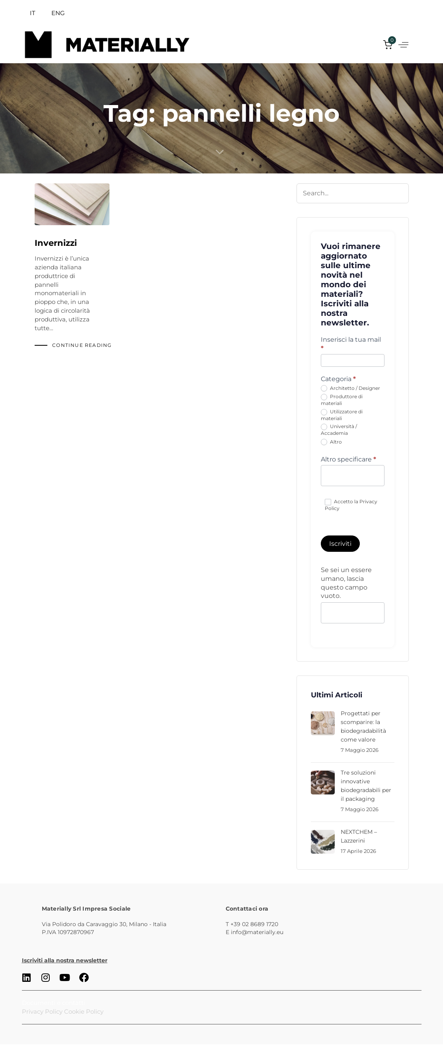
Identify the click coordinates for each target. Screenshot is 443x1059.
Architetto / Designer (350, 388)
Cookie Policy (83, 1011)
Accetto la (351, 504)
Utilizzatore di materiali (342, 415)
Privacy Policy (42, 1011)
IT (32, 13)
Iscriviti (340, 543)
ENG (58, 13)
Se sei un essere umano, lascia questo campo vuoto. (346, 583)
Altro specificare (348, 459)
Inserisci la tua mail (351, 344)
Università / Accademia (339, 429)
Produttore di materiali (342, 399)
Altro (331, 442)
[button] (403, 44)
